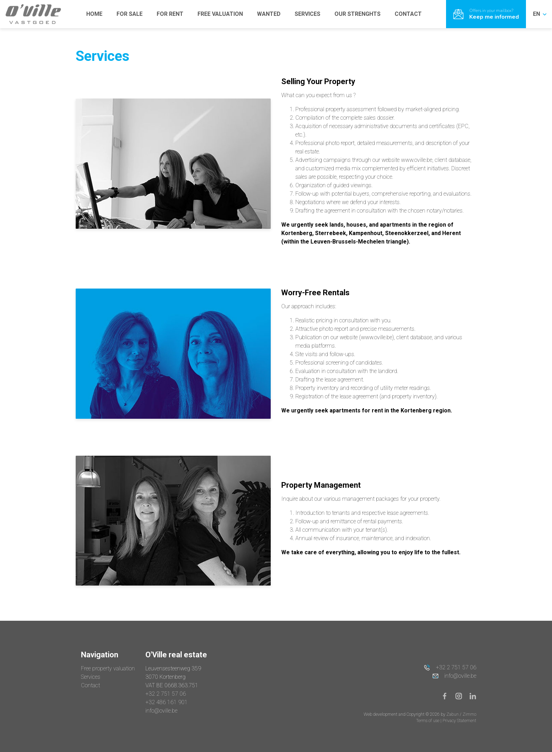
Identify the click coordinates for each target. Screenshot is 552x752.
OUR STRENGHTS (357, 14)
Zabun (452, 714)
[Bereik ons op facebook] (447, 695)
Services (90, 677)
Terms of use (428, 720)
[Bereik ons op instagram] (461, 695)
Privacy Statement (459, 720)
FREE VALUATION (220, 14)
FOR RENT (170, 14)
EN (539, 14)
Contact (90, 685)
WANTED (269, 14)
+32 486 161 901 (166, 702)
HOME (94, 14)
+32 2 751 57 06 (165, 693)
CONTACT (408, 14)
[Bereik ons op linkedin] (472, 695)
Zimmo (469, 714)
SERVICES (307, 14)
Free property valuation (108, 668)
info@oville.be (161, 710)
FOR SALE (130, 14)
